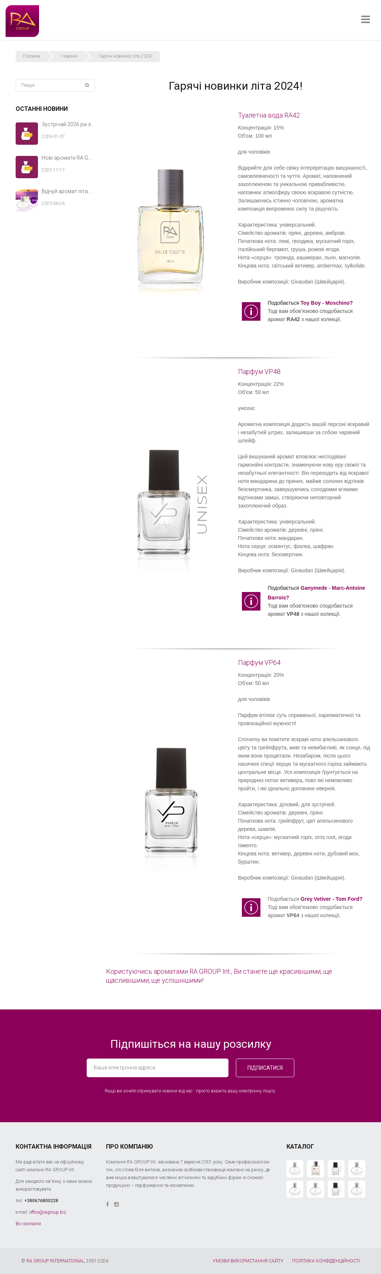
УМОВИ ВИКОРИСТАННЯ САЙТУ (248, 1261)
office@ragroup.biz (47, 1212)
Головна (31, 56)
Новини (69, 56)
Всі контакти (28, 1223)
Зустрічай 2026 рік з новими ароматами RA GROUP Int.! (68, 124)
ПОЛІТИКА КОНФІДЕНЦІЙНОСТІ (326, 1261)
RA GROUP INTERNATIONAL (55, 1261)
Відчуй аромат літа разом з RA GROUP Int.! (68, 191)
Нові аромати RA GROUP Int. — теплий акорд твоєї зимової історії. (68, 158)
